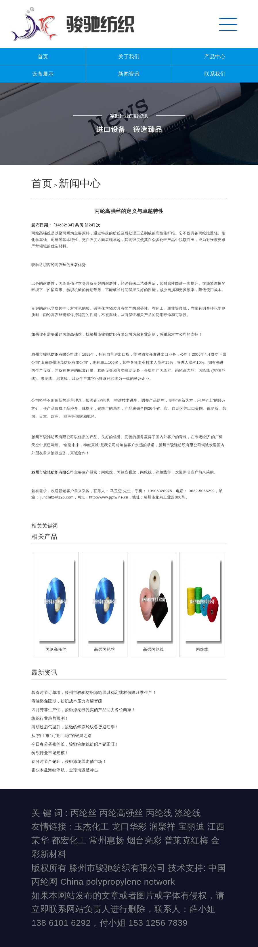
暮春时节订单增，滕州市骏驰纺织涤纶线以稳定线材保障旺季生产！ (93, 692)
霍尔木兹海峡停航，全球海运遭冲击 (64, 770)
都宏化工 (69, 840)
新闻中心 (80, 183)
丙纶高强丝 (41, 233)
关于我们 (128, 56)
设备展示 (42, 74)
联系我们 (214, 74)
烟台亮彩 (144, 840)
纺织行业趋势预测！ (50, 718)
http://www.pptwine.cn (108, 497)
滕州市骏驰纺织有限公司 (111, 334)
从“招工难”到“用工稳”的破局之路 (61, 735)
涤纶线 (161, 472)
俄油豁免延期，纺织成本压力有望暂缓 (66, 701)
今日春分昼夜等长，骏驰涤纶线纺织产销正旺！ (75, 744)
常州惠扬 (106, 840)
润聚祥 (162, 826)
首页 (43, 56)
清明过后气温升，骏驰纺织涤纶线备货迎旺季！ (75, 727)
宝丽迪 (191, 826)
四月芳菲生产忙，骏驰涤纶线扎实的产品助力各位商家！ (83, 709)
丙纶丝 (107, 472)
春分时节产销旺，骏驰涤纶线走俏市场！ (68, 761)
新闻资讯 (128, 74)
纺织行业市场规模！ (50, 752)
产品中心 (214, 56)
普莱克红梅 (187, 840)
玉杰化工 (91, 826)
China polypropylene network (117, 881)
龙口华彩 (129, 826)
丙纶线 (146, 472)
